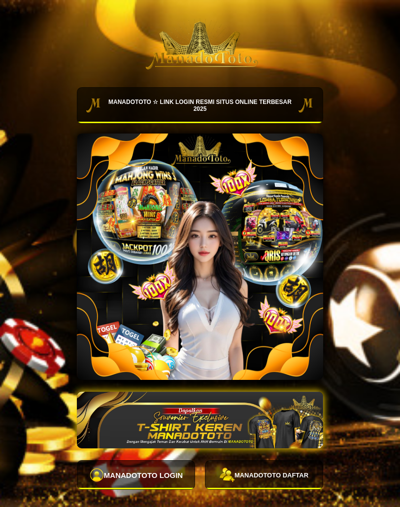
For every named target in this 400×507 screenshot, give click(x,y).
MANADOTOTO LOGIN (136, 475)
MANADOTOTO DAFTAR (264, 475)
